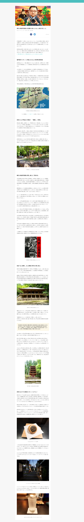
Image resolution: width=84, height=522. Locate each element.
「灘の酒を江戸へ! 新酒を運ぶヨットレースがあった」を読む (30, 54)
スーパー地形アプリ (30, 114)
